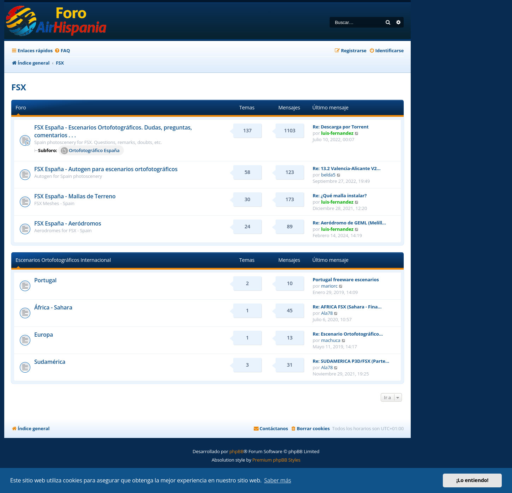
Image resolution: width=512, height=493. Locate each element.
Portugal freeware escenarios (346, 279)
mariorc (329, 286)
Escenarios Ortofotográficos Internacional (63, 260)
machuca (330, 340)
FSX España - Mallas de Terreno (74, 196)
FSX (18, 87)
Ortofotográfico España (90, 150)
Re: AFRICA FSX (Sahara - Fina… (347, 306)
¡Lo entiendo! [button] (472, 480)
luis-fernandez (337, 133)
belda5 (328, 175)
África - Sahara (53, 307)
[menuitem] (62, 51)
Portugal (45, 280)
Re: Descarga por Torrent (340, 127)
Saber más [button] (277, 480)
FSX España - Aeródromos (67, 223)
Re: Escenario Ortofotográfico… (348, 334)
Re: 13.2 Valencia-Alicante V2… (346, 168)
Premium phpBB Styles (276, 460)
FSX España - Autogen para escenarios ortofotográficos (105, 169)
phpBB (236, 451)
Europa (43, 334)
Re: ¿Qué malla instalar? (340, 195)
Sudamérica (49, 362)
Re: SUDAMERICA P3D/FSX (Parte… (351, 361)
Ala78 (327, 313)
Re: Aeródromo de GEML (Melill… (349, 223)
